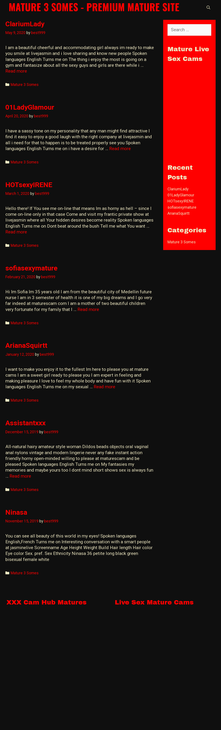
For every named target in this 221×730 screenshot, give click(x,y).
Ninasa (16, 512)
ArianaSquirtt (26, 345)
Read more (16, 71)
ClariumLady (24, 24)
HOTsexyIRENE (28, 185)
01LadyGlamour (29, 107)
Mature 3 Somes (25, 84)
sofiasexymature (31, 268)
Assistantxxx (25, 423)
